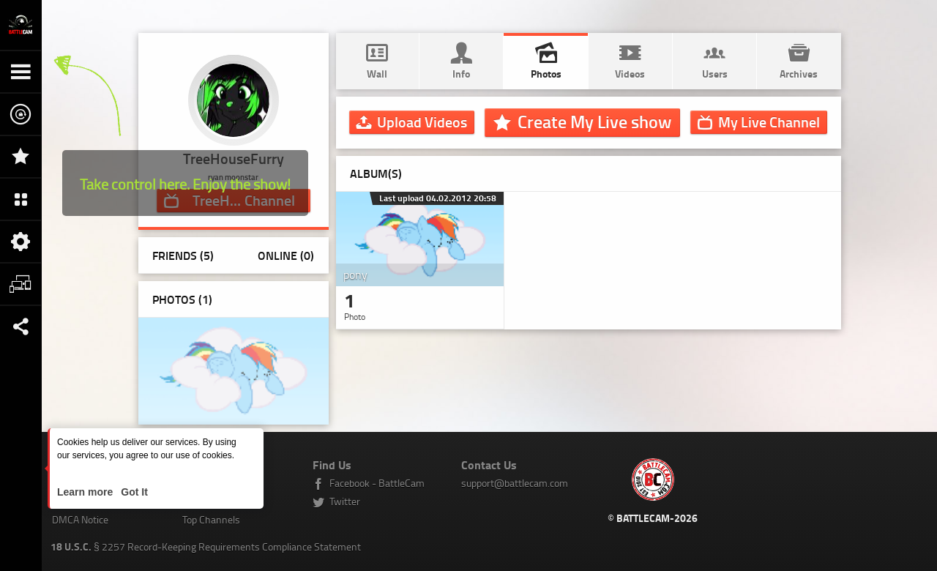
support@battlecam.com (514, 483)
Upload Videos (422, 121)
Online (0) (286, 255)
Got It (132, 492)
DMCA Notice (80, 519)
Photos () (182, 299)
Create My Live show (594, 121)
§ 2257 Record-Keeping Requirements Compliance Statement (206, 546)
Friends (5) (183, 255)
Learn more (86, 492)
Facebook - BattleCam (377, 483)
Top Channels (211, 519)
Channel (769, 121)
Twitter (344, 501)
